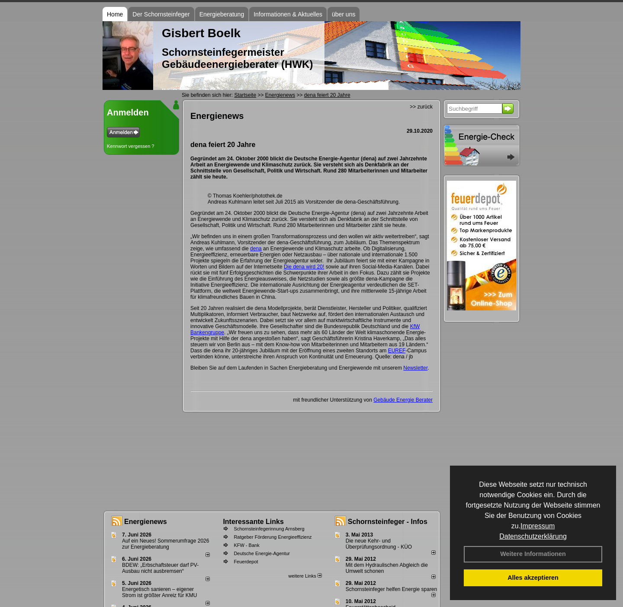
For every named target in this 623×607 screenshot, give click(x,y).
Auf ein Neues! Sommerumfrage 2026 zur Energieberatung (165, 544)
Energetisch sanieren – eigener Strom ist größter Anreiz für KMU (159, 592)
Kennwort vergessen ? (130, 146)
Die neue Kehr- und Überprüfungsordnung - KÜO (379, 544)
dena (256, 249)
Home (115, 14)
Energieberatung (221, 14)
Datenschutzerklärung (533, 536)
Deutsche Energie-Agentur (262, 553)
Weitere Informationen (533, 553)
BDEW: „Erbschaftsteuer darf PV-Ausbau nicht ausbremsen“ (160, 568)
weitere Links (304, 575)
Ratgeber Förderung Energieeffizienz (273, 537)
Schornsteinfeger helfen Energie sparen (391, 589)
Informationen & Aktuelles (288, 14)
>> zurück (421, 107)
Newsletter (415, 368)
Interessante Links (253, 521)
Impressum (537, 526)
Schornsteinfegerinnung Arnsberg (269, 528)
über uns (343, 14)
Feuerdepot (246, 561)
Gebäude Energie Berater (403, 400)
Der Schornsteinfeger (160, 14)
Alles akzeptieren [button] (533, 577)
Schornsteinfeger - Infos (387, 521)
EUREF (397, 351)
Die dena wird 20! (304, 267)
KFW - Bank (246, 545)
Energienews (145, 521)
